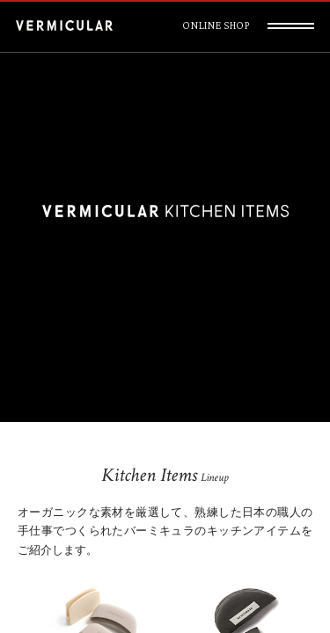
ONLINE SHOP (216, 25)
